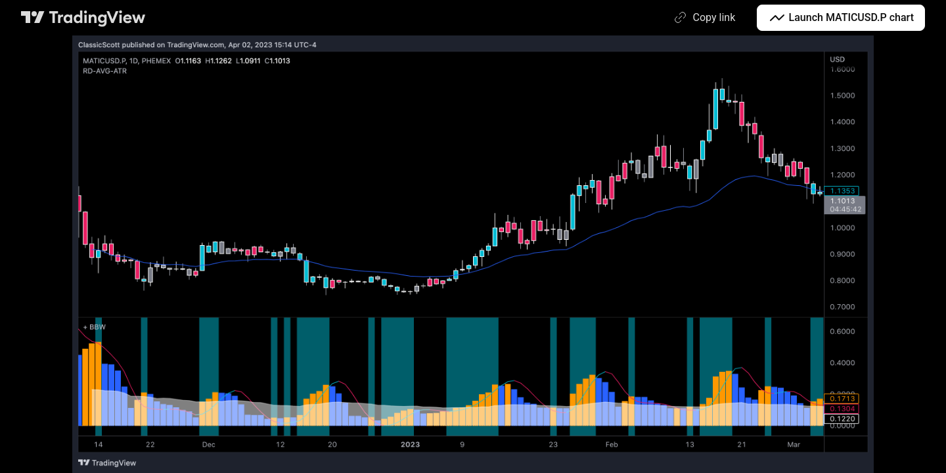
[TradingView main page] (83, 18)
